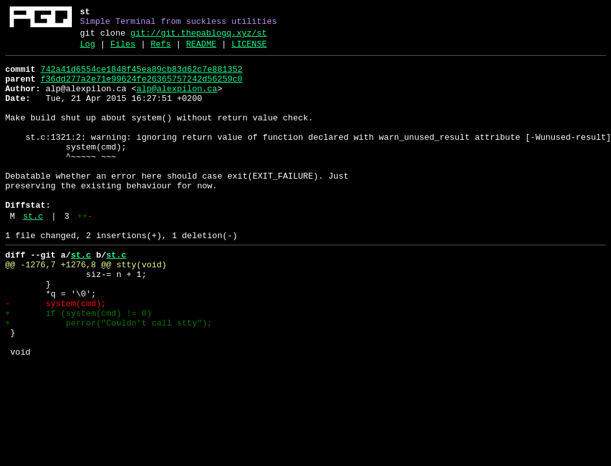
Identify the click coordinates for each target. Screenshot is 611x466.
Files (122, 50)
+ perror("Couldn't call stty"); (108, 377)
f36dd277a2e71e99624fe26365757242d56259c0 (142, 88)
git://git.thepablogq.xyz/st (199, 37)
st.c (33, 253)
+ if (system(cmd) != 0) (78, 366)
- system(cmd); (55, 354)
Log (87, 50)
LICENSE (249, 50)
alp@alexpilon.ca (177, 100)
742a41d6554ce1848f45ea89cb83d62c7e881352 (142, 77)
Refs (161, 50)
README (201, 50)
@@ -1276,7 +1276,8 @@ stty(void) (86, 307)
